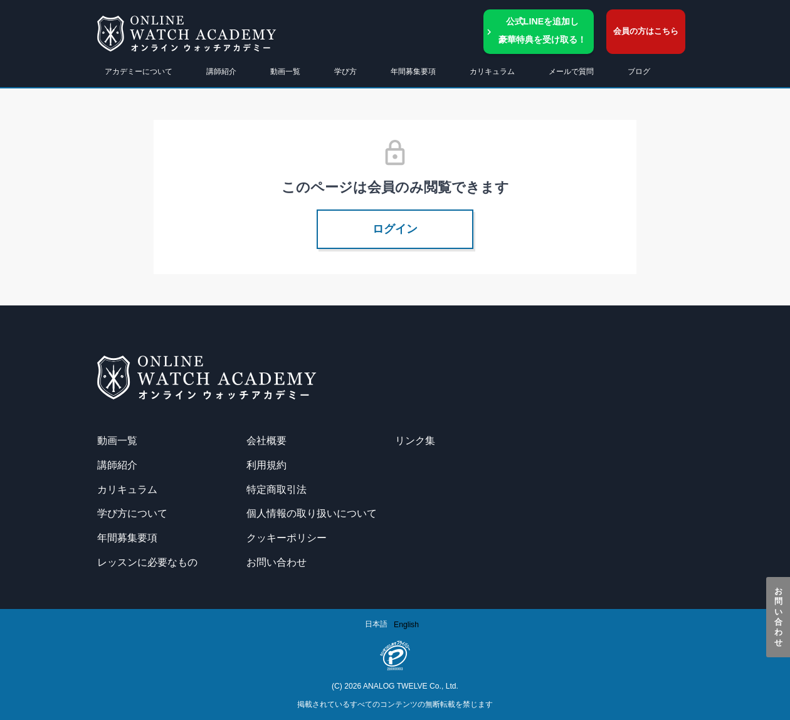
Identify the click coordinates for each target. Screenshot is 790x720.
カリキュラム (127, 489)
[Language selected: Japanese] (395, 624)
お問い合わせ (778, 617)
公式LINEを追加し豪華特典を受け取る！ (542, 30)
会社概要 (266, 440)
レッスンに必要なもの (147, 562)
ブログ (639, 71)
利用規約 (266, 464)
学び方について (132, 513)
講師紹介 (221, 71)
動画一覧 (285, 71)
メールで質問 (571, 71)
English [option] (406, 624)
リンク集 (415, 440)
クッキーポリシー (286, 537)
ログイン (395, 229)
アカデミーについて (138, 71)
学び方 (345, 71)
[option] (406, 624)
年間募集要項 (413, 71)
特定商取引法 (276, 489)
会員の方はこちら (645, 31)
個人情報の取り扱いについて (311, 513)
